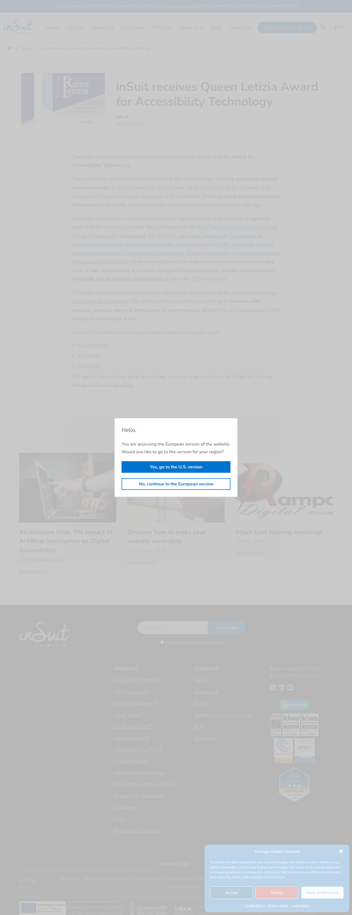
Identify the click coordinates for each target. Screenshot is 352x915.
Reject (277, 892)
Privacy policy (278, 905)
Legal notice (300, 905)
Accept (231, 892)
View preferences (323, 892)
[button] (341, 851)
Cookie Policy (255, 905)
